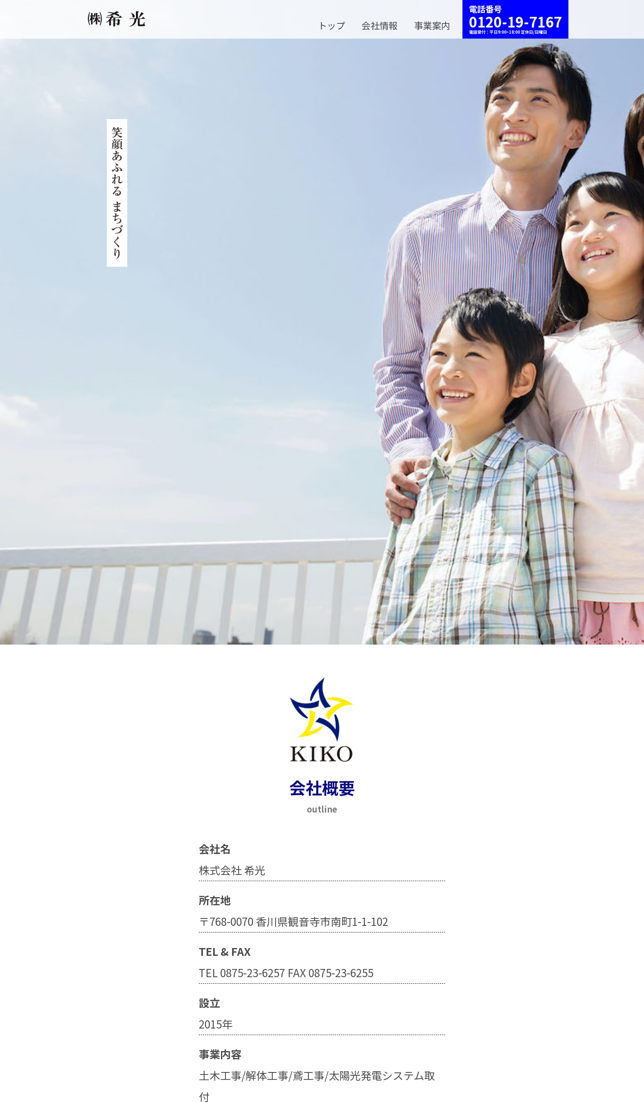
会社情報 (379, 25)
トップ (331, 25)
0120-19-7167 (515, 22)
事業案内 (432, 25)
